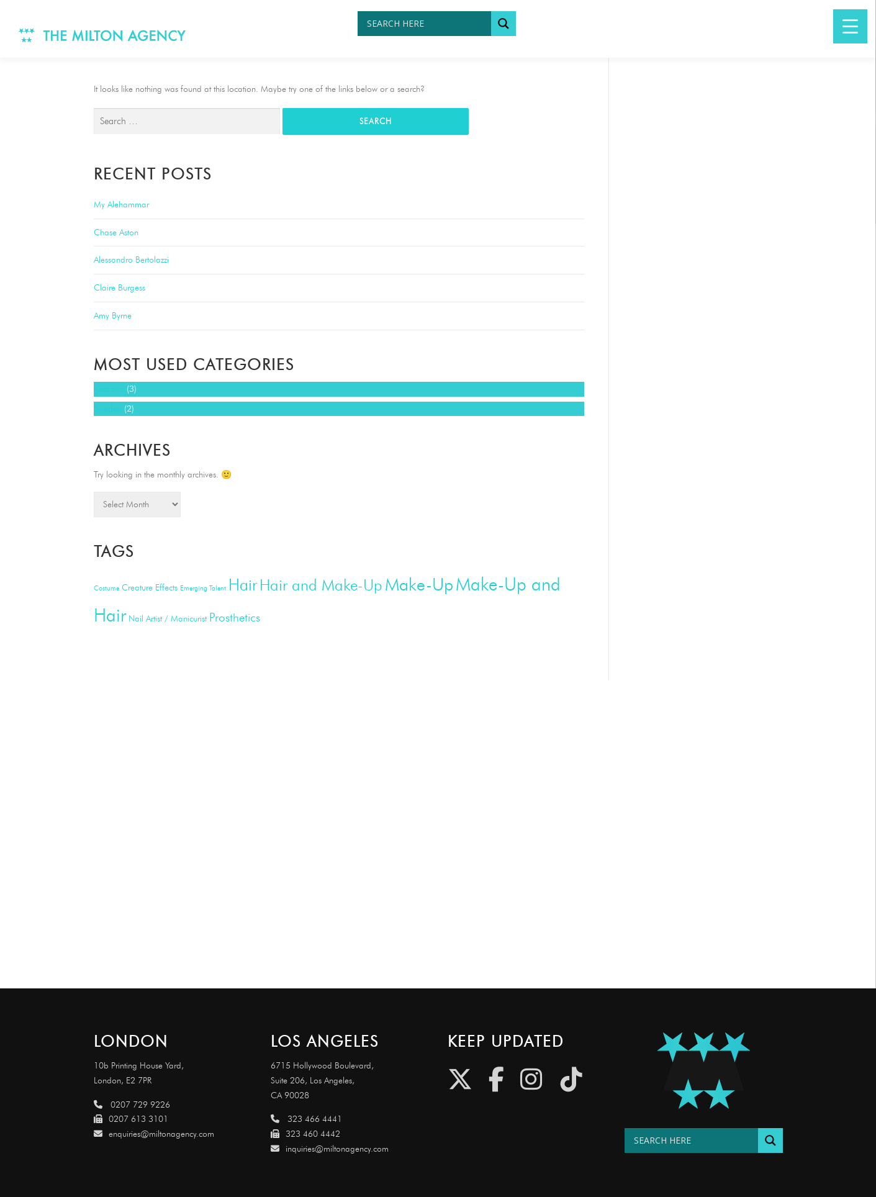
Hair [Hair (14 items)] (242, 585)
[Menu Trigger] (850, 26)
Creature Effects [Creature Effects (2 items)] (150, 587)
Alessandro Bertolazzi (131, 260)
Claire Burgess (119, 287)
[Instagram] (531, 1079)
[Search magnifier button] (503, 23)
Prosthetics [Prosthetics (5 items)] (234, 617)
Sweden (108, 409)
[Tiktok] (571, 1079)
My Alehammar (121, 204)
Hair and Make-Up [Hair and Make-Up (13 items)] (321, 585)
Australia (109, 389)
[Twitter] (460, 1079)
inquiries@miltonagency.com (330, 1149)
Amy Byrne (113, 315)
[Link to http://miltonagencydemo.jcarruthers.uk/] (704, 1070)
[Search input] (427, 23)
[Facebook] (496, 1079)
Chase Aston (116, 232)
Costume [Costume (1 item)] (106, 588)
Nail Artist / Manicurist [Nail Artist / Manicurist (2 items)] (168, 618)
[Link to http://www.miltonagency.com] (102, 34)
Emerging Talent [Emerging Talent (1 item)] (203, 588)
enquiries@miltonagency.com (154, 1134)
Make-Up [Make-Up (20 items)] (419, 584)
